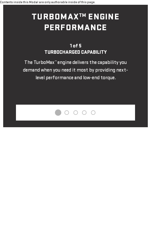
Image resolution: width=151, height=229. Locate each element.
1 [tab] (58, 112)
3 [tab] (75, 112)
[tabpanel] (75, 62)
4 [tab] (84, 112)
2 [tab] (66, 112)
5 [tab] (93, 112)
